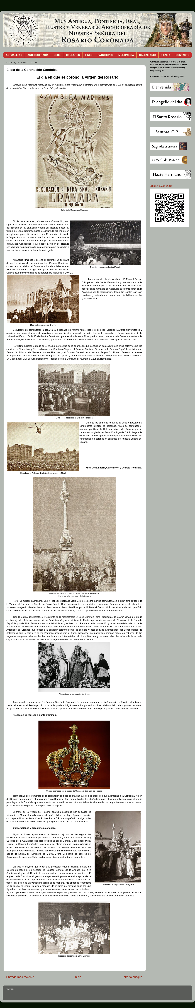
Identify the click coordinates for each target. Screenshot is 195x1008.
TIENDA (165, 55)
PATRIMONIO (105, 55)
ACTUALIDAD (14, 55)
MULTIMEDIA (126, 55)
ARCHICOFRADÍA (37, 55)
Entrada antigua (131, 977)
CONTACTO (182, 55)
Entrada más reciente (20, 977)
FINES (88, 55)
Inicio (77, 977)
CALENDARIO (147, 55)
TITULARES (73, 55)
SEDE (57, 55)
